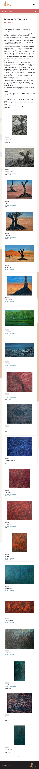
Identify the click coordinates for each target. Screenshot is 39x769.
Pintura (7, 137)
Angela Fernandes (10, 141)
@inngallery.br (6, 765)
